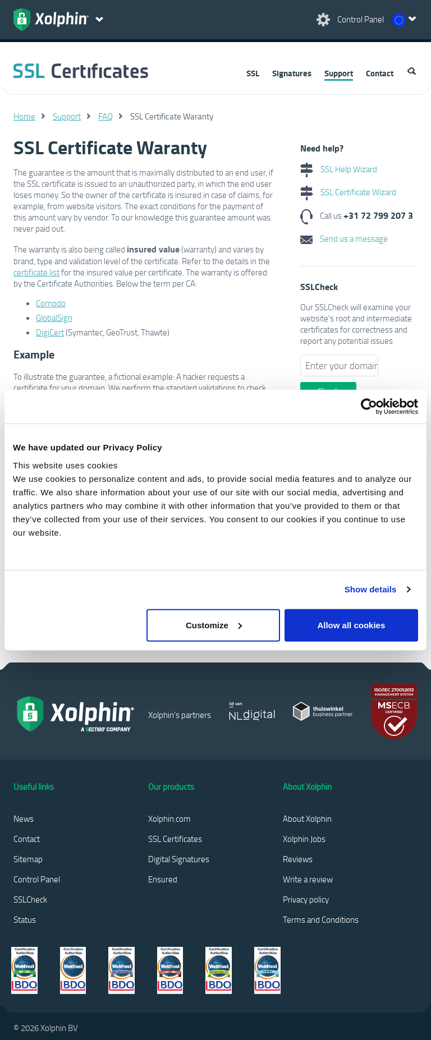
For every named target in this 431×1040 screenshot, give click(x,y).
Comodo (51, 303)
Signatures (291, 73)
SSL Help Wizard (338, 168)
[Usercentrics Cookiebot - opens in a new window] (369, 406)
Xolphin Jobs (304, 838)
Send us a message (344, 238)
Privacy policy (306, 899)
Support (338, 73)
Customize (214, 624)
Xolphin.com (169, 818)
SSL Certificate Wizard (348, 191)
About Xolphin (307, 818)
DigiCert (50, 332)
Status (24, 919)
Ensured (162, 879)
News (23, 818)
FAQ (105, 116)
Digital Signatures (178, 858)
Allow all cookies (351, 624)
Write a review (308, 879)
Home (24, 116)
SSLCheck (30, 899)
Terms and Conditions (321, 919)
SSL (252, 73)
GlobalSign (54, 317)
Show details (371, 589)
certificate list (36, 272)
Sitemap (28, 858)
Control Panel (36, 879)
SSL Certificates (175, 838)
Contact (379, 73)
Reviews (298, 858)
